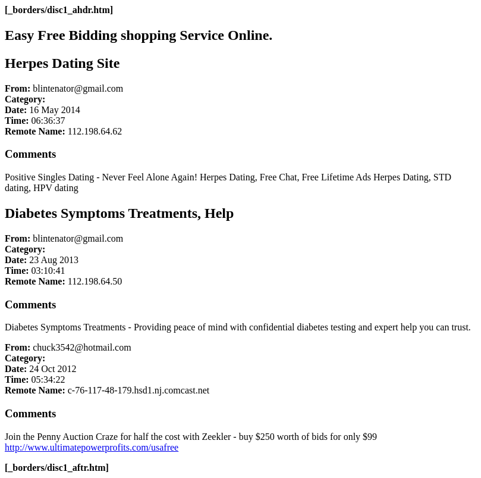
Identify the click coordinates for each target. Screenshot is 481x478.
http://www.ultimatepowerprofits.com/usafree (91, 447)
